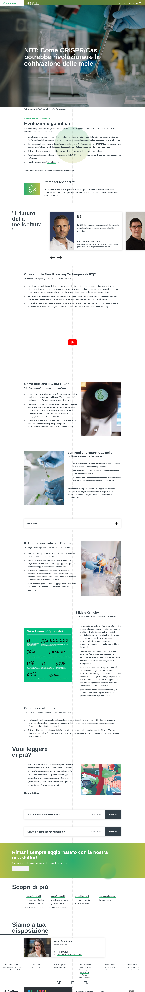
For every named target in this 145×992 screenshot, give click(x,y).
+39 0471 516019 (64, 952)
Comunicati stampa (109, 967)
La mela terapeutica (35, 903)
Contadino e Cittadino (35, 900)
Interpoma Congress (107, 896)
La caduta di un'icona (59, 900)
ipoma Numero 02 (51, 785)
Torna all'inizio (105, 900)
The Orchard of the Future (12, 967)
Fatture (84, 975)
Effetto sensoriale (82, 903)
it (120, 3)
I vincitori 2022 (36, 967)
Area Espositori (84, 978)
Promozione (84, 972)
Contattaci (51, 162)
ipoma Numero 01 (35, 785)
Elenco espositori (60, 965)
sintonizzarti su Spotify (53, 192)
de (59, 983)
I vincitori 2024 (36, 965)
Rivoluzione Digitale (83, 900)
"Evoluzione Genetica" (62, 771)
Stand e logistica (84, 970)
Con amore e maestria (59, 907)
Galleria (108, 970)
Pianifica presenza (84, 967)
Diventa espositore (84, 965)
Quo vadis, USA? (57, 903)
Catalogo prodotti (60, 967)
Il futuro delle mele (35, 907)
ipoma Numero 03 (58, 775)
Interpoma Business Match (12, 970)
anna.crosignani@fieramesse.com (70, 954)
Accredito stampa (109, 965)
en (85, 983)
